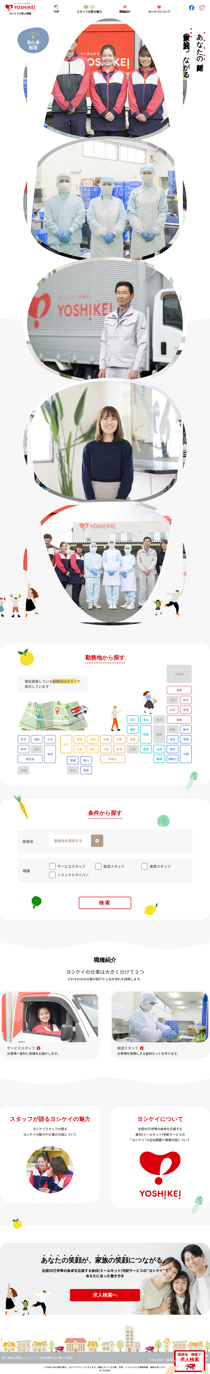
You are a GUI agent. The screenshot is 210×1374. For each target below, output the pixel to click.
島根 (79, 739)
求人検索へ (105, 1295)
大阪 (106, 749)
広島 (79, 749)
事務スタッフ (160, 866)
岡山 (93, 749)
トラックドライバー (73, 874)
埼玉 (172, 739)
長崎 (23, 749)
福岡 (37, 739)
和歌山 (112, 759)
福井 (132, 729)
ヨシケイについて (159, 11)
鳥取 (93, 739)
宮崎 (50, 754)
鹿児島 (30, 759)
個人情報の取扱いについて (18, 1358)
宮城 (186, 710)
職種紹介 (125, 11)
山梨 (159, 749)
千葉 (186, 754)
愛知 (146, 749)
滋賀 (132, 739)
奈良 (119, 749)
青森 (179, 690)
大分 (50, 739)
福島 (179, 719)
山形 (172, 710)
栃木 (186, 729)
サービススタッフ (71, 866)
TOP (56, 11)
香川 (86, 760)
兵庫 (106, 739)
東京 (172, 749)
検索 (105, 903)
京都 (119, 739)
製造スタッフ (113, 866)
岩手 (186, 700)
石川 (132, 719)
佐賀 (23, 739)
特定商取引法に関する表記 (56, 1358)
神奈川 (172, 759)
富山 (146, 719)
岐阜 (146, 734)
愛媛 (73, 760)
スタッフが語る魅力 (89, 11)
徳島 (86, 770)
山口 (66, 744)
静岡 (159, 759)
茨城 (186, 739)
